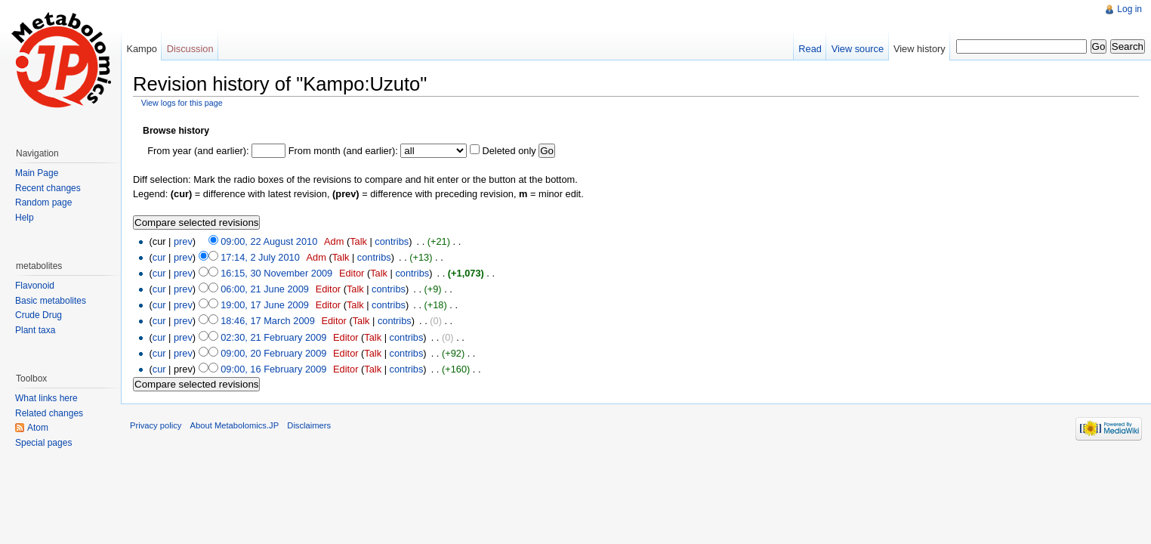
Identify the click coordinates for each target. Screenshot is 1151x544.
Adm (334, 241)
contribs (392, 241)
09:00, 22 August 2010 (269, 241)
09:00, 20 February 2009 (273, 353)
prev (183, 241)
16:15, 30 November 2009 (276, 273)
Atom (37, 427)
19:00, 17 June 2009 (265, 305)
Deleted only (508, 150)
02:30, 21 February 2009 (273, 337)
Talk (358, 241)
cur (159, 257)
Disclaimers (309, 425)
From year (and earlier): (197, 150)
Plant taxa (35, 330)
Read (810, 48)
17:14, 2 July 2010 (260, 257)
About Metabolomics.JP (234, 425)
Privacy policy (155, 425)
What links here (46, 398)
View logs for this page (182, 102)
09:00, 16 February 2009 (273, 369)
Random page (43, 202)
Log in (1129, 9)
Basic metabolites (50, 300)
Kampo (141, 48)
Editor (351, 273)
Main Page (36, 173)
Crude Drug (38, 315)
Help (24, 217)
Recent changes (48, 188)
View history (919, 48)
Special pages (43, 442)
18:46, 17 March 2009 (268, 320)
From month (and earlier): (343, 150)
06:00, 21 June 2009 (265, 289)
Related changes (49, 413)
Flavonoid (34, 285)
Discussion (190, 48)
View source (858, 48)
